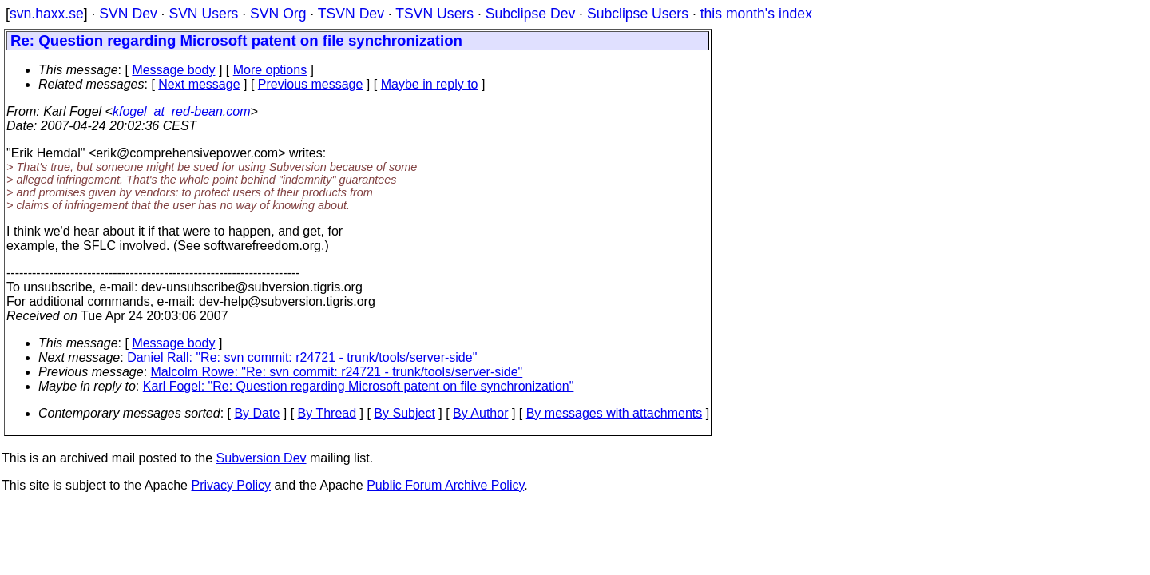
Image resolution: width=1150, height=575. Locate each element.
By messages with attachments (614, 413)
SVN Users (203, 14)
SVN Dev (128, 14)
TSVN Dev (351, 14)
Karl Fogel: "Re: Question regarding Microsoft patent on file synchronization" (358, 386)
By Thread (327, 413)
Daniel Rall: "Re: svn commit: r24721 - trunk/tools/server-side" (302, 357)
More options (270, 70)
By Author (480, 413)
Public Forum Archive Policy (445, 485)
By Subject (404, 413)
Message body (173, 70)
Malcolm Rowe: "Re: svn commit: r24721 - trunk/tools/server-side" (337, 372)
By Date (257, 413)
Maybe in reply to (429, 84)
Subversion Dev (261, 458)
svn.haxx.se (47, 14)
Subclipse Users (637, 14)
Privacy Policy (231, 485)
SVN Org (278, 14)
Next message (199, 84)
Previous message (310, 84)
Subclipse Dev (530, 14)
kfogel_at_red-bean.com (182, 111)
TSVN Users (434, 14)
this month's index (756, 14)
